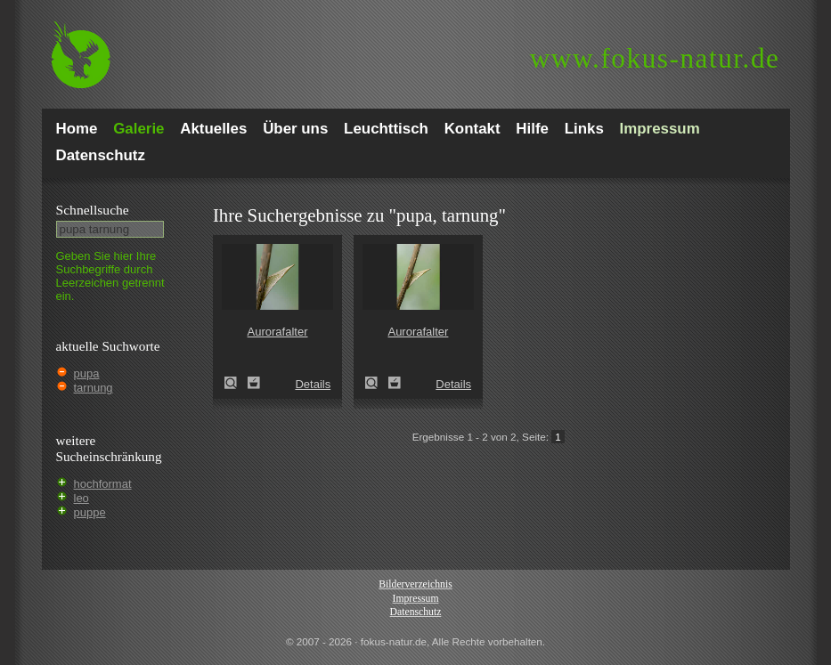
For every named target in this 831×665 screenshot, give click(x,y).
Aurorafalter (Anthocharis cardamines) (236, 383)
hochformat (103, 484)
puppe (90, 512)
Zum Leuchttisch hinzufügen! (254, 383)
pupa (87, 373)
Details (312, 384)
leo (81, 498)
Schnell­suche (92, 209)
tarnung (93, 387)
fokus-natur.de (655, 58)
